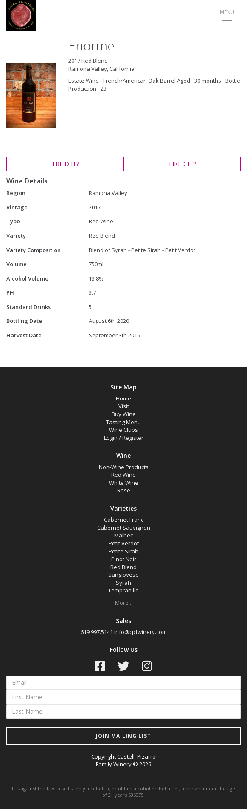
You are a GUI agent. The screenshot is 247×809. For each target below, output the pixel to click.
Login (111, 438)
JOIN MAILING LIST (123, 735)
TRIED (65, 164)
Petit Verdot (124, 543)
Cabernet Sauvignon (123, 527)
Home (123, 398)
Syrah (123, 583)
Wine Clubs (123, 430)
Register (132, 438)
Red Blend (123, 567)
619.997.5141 (97, 632)
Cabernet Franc (123, 519)
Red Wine (123, 474)
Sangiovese (123, 574)
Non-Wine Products (124, 467)
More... (123, 602)
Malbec (123, 535)
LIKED (182, 164)
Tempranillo (123, 590)
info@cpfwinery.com (140, 632)
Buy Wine (124, 414)
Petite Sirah (123, 551)
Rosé (123, 490)
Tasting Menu (123, 422)
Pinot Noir (123, 559)
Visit (123, 406)
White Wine (123, 483)
